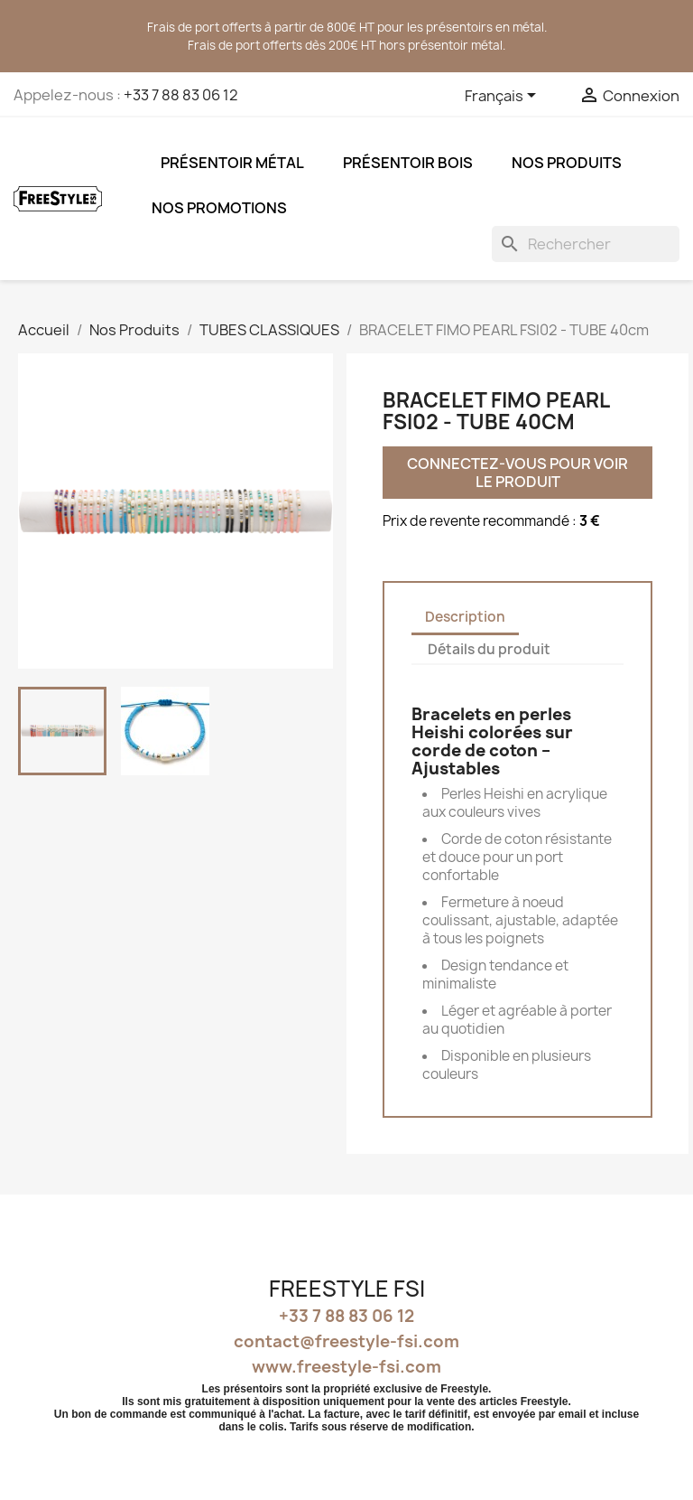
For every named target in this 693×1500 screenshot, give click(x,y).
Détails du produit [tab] (489, 649)
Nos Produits (567, 163)
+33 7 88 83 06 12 (181, 95)
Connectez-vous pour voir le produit (519, 473)
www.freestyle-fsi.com (346, 1366)
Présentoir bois (408, 163)
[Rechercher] (585, 244)
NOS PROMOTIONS (219, 208)
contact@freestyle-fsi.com (346, 1341)
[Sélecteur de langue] (503, 97)
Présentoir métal (232, 163)
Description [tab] (465, 616)
